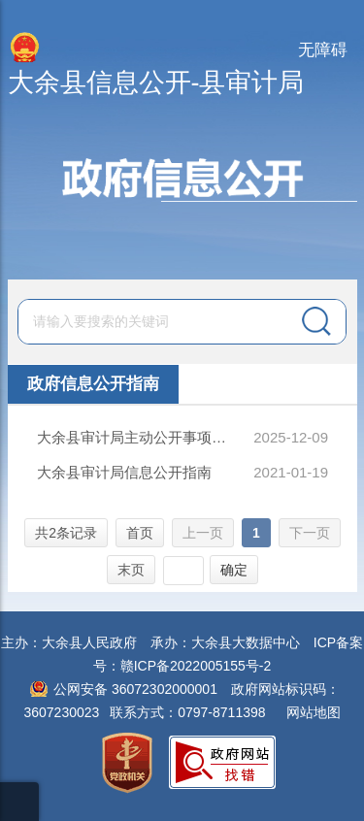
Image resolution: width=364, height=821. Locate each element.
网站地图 (313, 712)
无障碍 (322, 50)
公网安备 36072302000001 (135, 689)
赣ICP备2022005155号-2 (196, 665)
